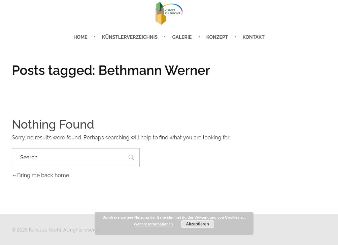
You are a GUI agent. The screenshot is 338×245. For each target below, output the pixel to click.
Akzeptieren (197, 224)
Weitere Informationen (153, 224)
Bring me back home (40, 175)
